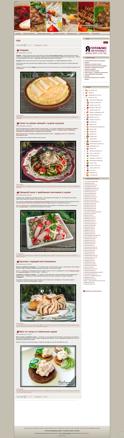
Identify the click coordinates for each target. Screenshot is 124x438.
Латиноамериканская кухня (91, 235)
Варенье (90, 124)
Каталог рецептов (29, 33)
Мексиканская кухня (89, 237)
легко (45, 186)
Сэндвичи (90, 172)
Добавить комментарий (20, 256)
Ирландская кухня (89, 220)
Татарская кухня (88, 258)
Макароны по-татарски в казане (93, 64)
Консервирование (92, 141)
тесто (35, 326)
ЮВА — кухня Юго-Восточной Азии (93, 280)
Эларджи (24, 50)
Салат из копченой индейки (92, 70)
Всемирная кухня (89, 181)
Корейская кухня (88, 233)
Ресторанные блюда (93, 160)
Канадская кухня (88, 228)
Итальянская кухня (89, 223)
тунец (19, 392)
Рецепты (23, 186)
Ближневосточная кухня (90, 201)
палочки (60, 255)
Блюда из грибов (92, 102)
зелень (40, 186)
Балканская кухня (89, 198)
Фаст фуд (90, 175)
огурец (55, 186)
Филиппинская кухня (89, 265)
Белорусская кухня (89, 200)
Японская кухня (88, 284)
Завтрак (90, 136)
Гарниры (90, 131)
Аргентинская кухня (89, 193)
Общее (88, 92)
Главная (18, 33)
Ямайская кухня (88, 282)
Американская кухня (89, 190)
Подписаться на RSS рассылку (93, 291)
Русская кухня (88, 252)
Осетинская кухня (89, 243)
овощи (52, 186)
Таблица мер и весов (44, 33)
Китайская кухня (88, 232)
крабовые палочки (47, 255)
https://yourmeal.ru (84, 433)
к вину (56, 390)
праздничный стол (71, 390)
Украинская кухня (89, 264)
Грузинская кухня (88, 213)
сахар (23, 326)
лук (47, 186)
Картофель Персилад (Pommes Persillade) (96, 65)
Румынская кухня (88, 250)
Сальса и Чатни (92, 165)
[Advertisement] (30, 413)
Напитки (90, 148)
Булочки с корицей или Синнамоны (37, 261)
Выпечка (90, 129)
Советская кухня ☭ (89, 257)
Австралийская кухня (89, 185)
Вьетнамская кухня (89, 208)
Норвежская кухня (89, 242)
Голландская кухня (89, 210)
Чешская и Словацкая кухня (91, 275)
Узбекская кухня (88, 262)
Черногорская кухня (89, 274)
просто (61, 186)
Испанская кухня (88, 222)
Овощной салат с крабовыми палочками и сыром (45, 192)
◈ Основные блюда (93, 100)
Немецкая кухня (88, 240)
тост (17, 392)
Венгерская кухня (88, 206)
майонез (53, 255)
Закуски (29, 390)
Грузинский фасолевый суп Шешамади (95, 60)
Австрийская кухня (89, 186)
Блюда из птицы (92, 107)
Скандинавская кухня (89, 255)
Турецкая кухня (88, 260)
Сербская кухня (88, 253)
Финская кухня (88, 267)
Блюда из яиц (91, 117)
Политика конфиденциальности (92, 428)
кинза (43, 186)
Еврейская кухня (88, 217)
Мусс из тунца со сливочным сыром (38, 331)
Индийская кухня (88, 218)
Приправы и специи (93, 158)
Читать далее (20, 115)
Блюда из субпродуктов (94, 112)
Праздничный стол (34, 390)
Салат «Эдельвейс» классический (93, 74)
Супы (89, 170)
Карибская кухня (88, 230)
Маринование (91, 146)
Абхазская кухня (88, 183)
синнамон (30, 326)
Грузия (37, 186)
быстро (53, 390)
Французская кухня (89, 269)
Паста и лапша (91, 153)
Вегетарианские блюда (94, 126)
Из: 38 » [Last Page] (46, 45)
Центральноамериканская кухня (92, 272)
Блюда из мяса (91, 105)
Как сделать (96, 33)
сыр (73, 186)
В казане (90, 122)
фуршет (22, 392)
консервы (59, 390)
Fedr (64, 435)
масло (49, 186)
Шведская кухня (88, 277)
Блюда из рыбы (24, 390)
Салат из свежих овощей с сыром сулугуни (41, 123)
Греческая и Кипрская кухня (91, 211)
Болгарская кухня (88, 203)
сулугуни (70, 186)
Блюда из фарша (92, 114)
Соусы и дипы (44, 390)
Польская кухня (88, 245)
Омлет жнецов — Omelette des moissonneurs (96, 72)
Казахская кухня (88, 227)
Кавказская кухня (88, 225)
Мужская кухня (72, 33)
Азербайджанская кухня (90, 188)
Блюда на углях (92, 119)
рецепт (64, 186)
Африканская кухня (89, 196)
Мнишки (87, 62)
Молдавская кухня (89, 238)
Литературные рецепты (94, 143)
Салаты (26, 186)
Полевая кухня (91, 155)
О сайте (72, 428)
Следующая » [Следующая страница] (38, 45)
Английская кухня (89, 191)
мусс (66, 390)
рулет (21, 326)
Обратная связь (84, 33)
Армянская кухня (88, 195)
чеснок (73, 255)
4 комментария (29, 392)
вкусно (34, 186)
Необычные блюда (25, 255)
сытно (70, 255)
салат (67, 186)
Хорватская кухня (89, 270)
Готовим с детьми (59, 33)
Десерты (90, 134)
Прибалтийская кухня (90, 248)
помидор (58, 186)
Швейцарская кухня (89, 279)
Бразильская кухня (89, 205)
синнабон (26, 326)
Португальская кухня (89, 247)
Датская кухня (88, 215)
